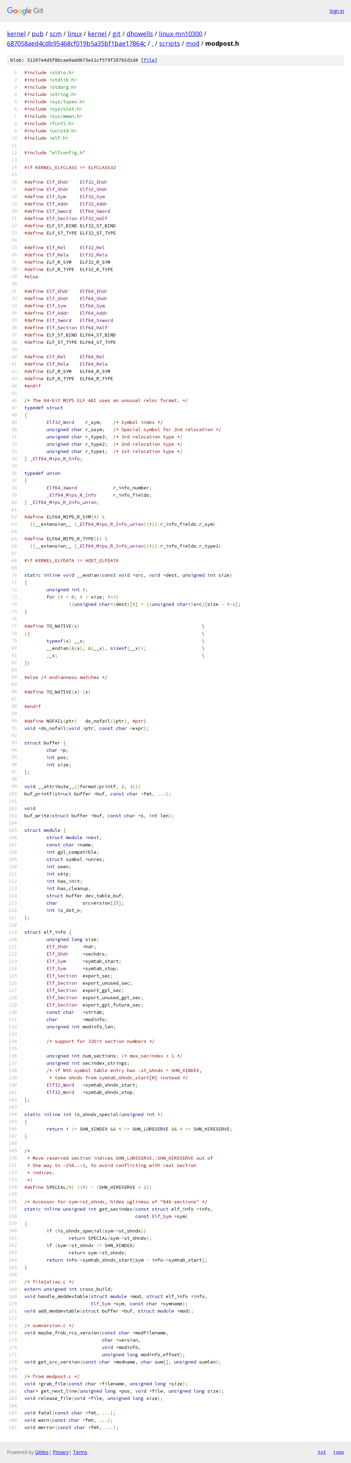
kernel (16, 33)
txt (322, 1452)
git (116, 33)
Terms (80, 1452)
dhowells (140, 33)
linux (75, 33)
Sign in (336, 11)
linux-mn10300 (180, 33)
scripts (169, 43)
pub (38, 33)
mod (192, 43)
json (338, 1452)
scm (56, 33)
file (149, 60)
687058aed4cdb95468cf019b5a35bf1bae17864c (76, 43)
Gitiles (42, 1452)
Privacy (61, 1452)
